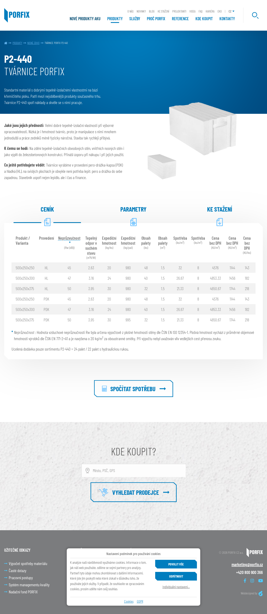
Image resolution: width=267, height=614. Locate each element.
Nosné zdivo (33, 43)
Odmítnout (176, 576)
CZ (230, 11)
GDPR (140, 601)
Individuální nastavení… (176, 587)
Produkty (17, 43)
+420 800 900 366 (249, 572)
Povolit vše (176, 564)
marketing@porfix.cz (247, 564)
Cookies (129, 601)
